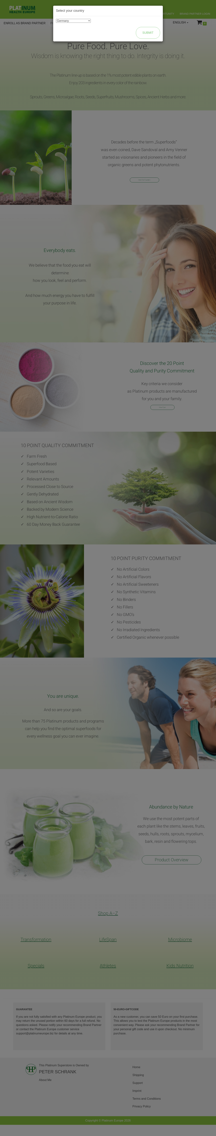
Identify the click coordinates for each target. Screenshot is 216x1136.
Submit (147, 32)
